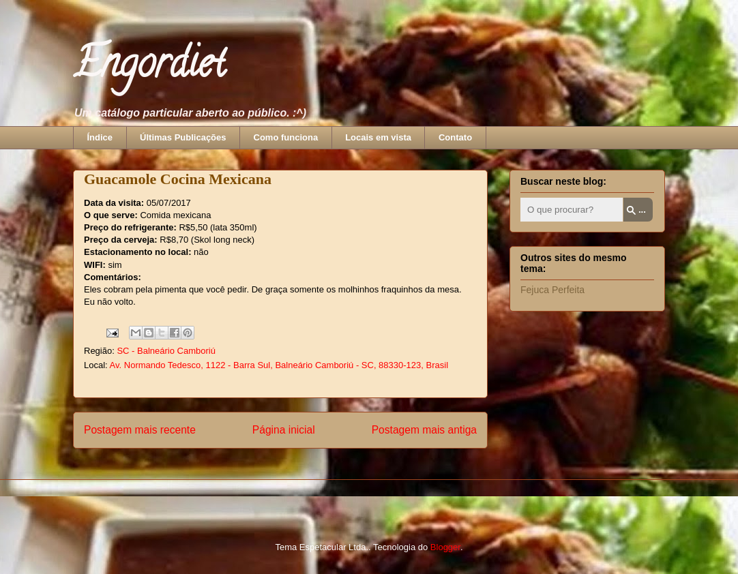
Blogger (445, 547)
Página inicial (283, 430)
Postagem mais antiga (424, 430)
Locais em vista (378, 137)
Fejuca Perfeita (552, 289)
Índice (100, 137)
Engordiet (149, 67)
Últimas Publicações (183, 137)
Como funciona (286, 137)
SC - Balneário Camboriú (166, 351)
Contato (455, 137)
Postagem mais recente (140, 430)
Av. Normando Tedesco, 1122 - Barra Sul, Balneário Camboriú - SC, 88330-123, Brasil (279, 365)
